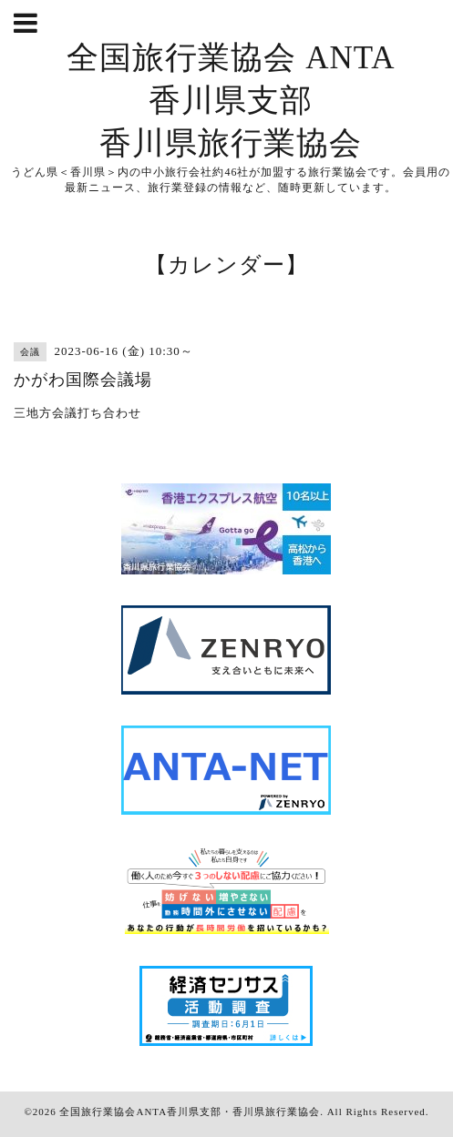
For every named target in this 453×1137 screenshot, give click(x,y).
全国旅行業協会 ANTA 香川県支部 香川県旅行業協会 (231, 100)
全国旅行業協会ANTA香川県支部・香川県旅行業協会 (189, 1111)
